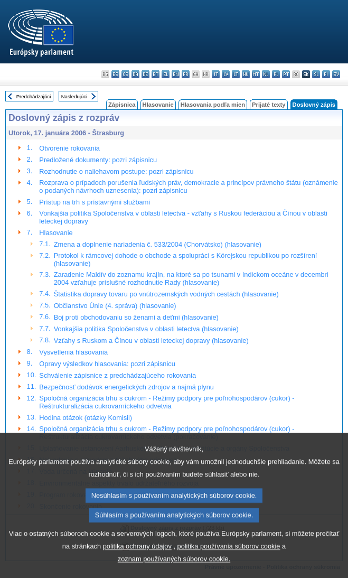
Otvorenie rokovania (69, 148)
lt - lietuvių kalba (236, 74)
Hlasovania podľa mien (213, 104)
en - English (176, 74)
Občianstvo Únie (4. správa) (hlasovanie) (115, 306)
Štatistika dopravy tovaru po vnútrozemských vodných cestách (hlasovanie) (166, 294)
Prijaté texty (268, 104)
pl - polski (276, 74)
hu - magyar (246, 74)
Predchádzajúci (33, 96)
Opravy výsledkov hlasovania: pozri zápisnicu (107, 364)
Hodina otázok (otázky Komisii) (85, 418)
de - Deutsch (145, 74)
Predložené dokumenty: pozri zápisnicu (98, 160)
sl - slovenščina (316, 74)
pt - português (286, 74)
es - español (115, 74)
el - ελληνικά (166, 74)
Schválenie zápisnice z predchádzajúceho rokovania (117, 375)
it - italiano (216, 74)
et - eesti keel (155, 74)
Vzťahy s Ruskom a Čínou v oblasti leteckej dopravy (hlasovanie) (151, 340)
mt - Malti (256, 74)
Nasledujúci (74, 96)
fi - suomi (326, 74)
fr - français (186, 74)
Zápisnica (122, 104)
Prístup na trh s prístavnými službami (94, 202)
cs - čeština (125, 74)
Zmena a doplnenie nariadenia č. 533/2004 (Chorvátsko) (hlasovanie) (157, 244)
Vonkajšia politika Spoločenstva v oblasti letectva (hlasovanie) (146, 329)
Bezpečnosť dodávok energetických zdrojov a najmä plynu (126, 387)
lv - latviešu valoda (226, 74)
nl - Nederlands (266, 74)
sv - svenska (336, 74)
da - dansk (135, 74)
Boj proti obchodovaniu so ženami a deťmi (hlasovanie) (136, 317)
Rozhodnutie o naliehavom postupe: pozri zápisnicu (116, 171)
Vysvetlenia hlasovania (73, 352)
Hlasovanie (158, 104)
